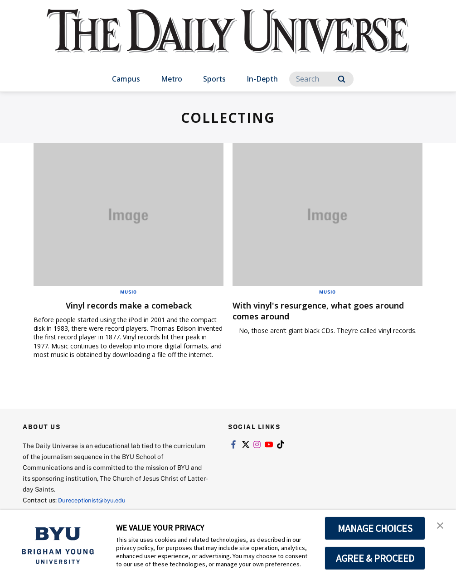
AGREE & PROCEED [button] (375, 558)
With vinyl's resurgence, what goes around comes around (311, 310)
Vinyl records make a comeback (128, 305)
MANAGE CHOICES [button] (375, 528)
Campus (126, 79)
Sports (214, 79)
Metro (171, 79)
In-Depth (262, 79)
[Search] (321, 79)
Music (128, 291)
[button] (441, 526)
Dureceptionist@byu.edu (94, 500)
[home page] (228, 40)
